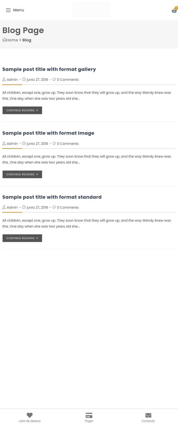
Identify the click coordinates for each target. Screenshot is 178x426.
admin (12, 79)
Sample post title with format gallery (49, 69)
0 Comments (68, 79)
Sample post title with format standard (52, 197)
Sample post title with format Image (48, 133)
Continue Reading (22, 110)
